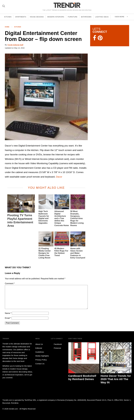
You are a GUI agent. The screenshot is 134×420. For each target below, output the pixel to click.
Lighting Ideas (104, 17)
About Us (39, 344)
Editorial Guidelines (39, 350)
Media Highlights (42, 356)
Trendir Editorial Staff (15, 45)
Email (8, 318)
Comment (10, 283)
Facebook (56, 344)
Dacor (59, 176)
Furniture (74, 17)
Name (8, 313)
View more (121, 17)
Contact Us (39, 364)
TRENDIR (67, 5)
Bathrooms (88, 17)
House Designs (38, 17)
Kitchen (8, 17)
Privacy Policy (41, 360)
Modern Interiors (57, 17)
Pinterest (56, 348)
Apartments (21, 17)
